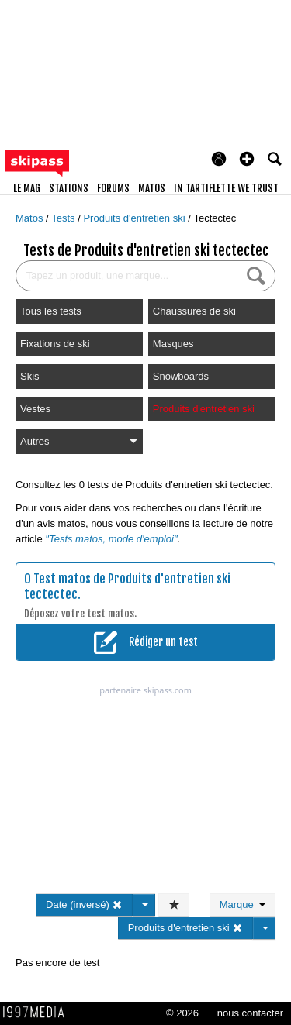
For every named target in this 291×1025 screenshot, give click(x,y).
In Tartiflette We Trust (226, 188)
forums (113, 188)
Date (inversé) (84, 904)
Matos (31, 218)
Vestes (35, 408)
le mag (26, 188)
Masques (173, 343)
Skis (30, 376)
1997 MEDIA (38, 1012)
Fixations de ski (55, 343)
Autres (79, 441)
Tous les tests (50, 311)
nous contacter (250, 1013)
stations (68, 188)
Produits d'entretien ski (135, 218)
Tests (64, 218)
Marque (242, 904)
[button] (246, 158)
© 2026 (182, 1013)
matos (151, 188)
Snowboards (181, 376)
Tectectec (214, 218)
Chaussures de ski (194, 311)
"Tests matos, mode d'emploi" (111, 539)
